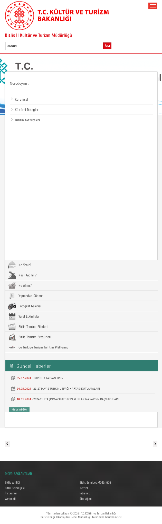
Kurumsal (19, 99)
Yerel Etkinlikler (24, 316)
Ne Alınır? (20, 285)
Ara (107, 45)
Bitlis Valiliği (12, 482)
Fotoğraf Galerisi (24, 306)
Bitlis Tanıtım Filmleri (27, 326)
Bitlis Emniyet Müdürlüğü (95, 482)
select (58, 46)
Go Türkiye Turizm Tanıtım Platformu (38, 347)
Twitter (84, 488)
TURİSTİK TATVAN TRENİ (48, 378)
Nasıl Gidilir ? (22, 275)
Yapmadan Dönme (25, 295)
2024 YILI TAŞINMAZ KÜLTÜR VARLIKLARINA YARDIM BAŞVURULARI (76, 399)
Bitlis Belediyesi (15, 488)
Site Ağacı (86, 499)
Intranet (85, 493)
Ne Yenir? (19, 264)
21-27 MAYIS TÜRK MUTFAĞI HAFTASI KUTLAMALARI (66, 388)
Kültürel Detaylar (25, 110)
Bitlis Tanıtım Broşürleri (29, 336)
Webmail (10, 499)
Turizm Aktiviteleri (25, 120)
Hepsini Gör (19, 409)
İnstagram (11, 493)
